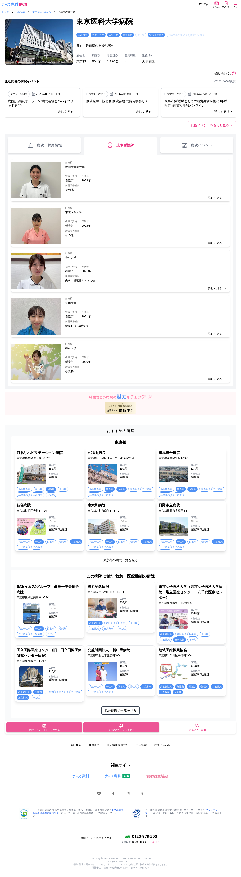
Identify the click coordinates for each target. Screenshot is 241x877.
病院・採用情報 (44, 145)
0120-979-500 (144, 836)
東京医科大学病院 (41, 12)
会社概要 (75, 745)
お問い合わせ (162, 745)
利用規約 (94, 745)
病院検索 (20, 12)
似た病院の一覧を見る (120, 710)
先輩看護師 (120, 145)
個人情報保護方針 (118, 745)
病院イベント (196, 145)
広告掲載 (141, 745)
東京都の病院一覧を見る (120, 560)
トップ (5, 12)
